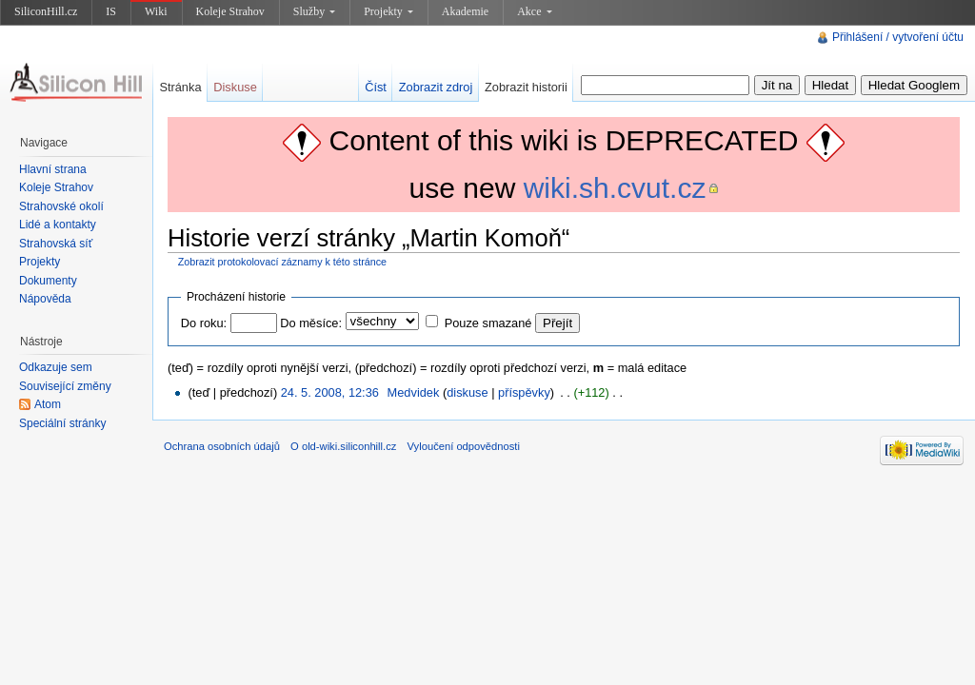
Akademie (465, 11)
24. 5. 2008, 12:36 (330, 392)
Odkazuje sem (55, 367)
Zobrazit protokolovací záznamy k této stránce (282, 261)
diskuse (467, 392)
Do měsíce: (311, 323)
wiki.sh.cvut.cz (615, 188)
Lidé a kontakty (57, 224)
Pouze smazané (488, 323)
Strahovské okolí (61, 206)
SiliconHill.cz (45, 11)
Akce (534, 11)
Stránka (180, 87)
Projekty (388, 11)
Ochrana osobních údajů (222, 446)
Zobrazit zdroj (436, 87)
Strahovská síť (55, 243)
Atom (47, 404)
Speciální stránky (62, 423)
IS (111, 11)
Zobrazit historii (526, 87)
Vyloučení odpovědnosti (464, 446)
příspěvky (524, 392)
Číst (376, 87)
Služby (314, 11)
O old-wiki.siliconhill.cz (343, 446)
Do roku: (204, 323)
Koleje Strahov (230, 11)
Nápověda (45, 298)
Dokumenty (48, 280)
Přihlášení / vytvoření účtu (898, 37)
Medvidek (414, 392)
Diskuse (235, 87)
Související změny (65, 386)
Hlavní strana (53, 169)
